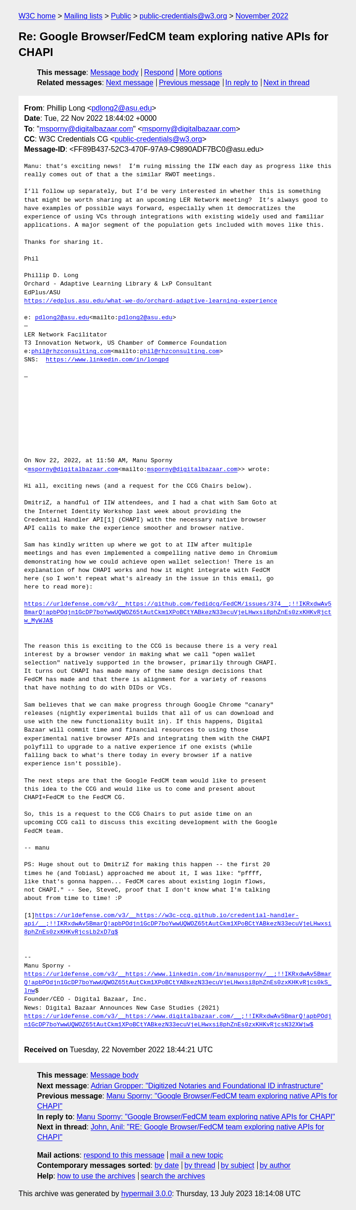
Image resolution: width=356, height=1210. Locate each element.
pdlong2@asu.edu (121, 108)
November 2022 (261, 16)
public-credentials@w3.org (183, 16)
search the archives (173, 1176)
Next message (129, 83)
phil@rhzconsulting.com (71, 351)
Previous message (189, 83)
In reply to (241, 83)
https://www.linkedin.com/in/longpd (107, 360)
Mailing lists (83, 16)
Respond (159, 72)
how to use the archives (96, 1176)
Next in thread (286, 83)
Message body (114, 72)
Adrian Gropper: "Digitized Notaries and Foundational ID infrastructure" (207, 1086)
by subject (237, 1165)
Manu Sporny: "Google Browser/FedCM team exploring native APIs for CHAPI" (205, 1117)
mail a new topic (196, 1155)
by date (166, 1165)
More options (200, 72)
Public (121, 16)
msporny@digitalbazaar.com (86, 129)
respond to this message (123, 1155)
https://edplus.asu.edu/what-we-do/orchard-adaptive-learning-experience (150, 301)
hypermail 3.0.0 (146, 1194)
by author (275, 1165)
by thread (200, 1165)
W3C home (37, 16)
